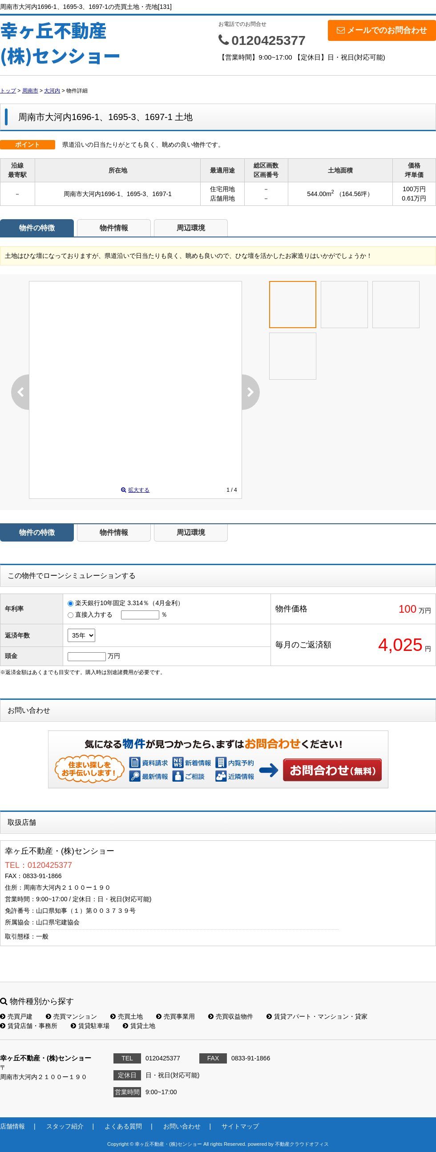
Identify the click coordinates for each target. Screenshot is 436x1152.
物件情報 (114, 228)
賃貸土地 (139, 1025)
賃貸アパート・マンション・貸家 (316, 1016)
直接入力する (94, 614)
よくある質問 (123, 1126)
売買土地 (126, 1016)
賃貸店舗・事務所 (28, 1025)
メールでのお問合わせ (382, 30)
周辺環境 (191, 228)
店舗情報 (12, 1126)
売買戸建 (16, 1016)
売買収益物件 (230, 1016)
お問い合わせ (333, 770)
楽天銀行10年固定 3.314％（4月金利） (129, 602)
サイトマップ (240, 1126)
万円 (114, 655)
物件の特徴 (37, 228)
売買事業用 (175, 1016)
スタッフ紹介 (65, 1126)
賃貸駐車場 (90, 1025)
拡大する (135, 490)
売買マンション (71, 1016)
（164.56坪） (355, 193)
